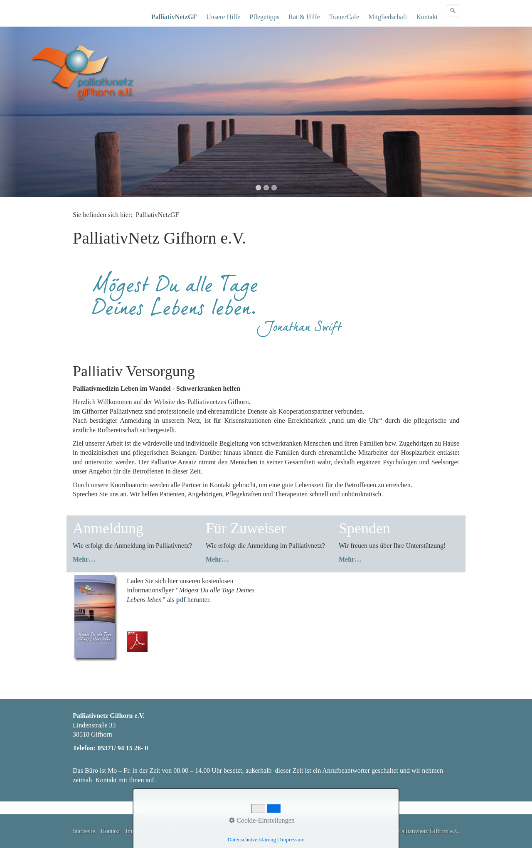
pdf (181, 599)
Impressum (292, 839)
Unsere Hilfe (223, 16)
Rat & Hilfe (304, 16)
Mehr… (84, 559)
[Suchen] (453, 11)
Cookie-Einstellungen (262, 820)
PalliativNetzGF (174, 16)
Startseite (84, 831)
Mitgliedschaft (387, 16)
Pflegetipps (264, 16)
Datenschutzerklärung (251, 839)
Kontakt (427, 16)
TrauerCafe (344, 16)
